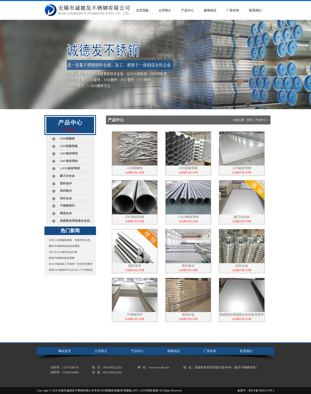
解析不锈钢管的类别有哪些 (64, 246)
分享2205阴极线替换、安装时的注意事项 (71, 240)
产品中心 (260, 119)
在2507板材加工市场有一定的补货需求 (71, 263)
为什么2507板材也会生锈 (63, 251)
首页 (249, 119)
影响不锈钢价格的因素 (62, 257)
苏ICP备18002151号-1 (262, 390)
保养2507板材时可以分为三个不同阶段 (71, 269)
